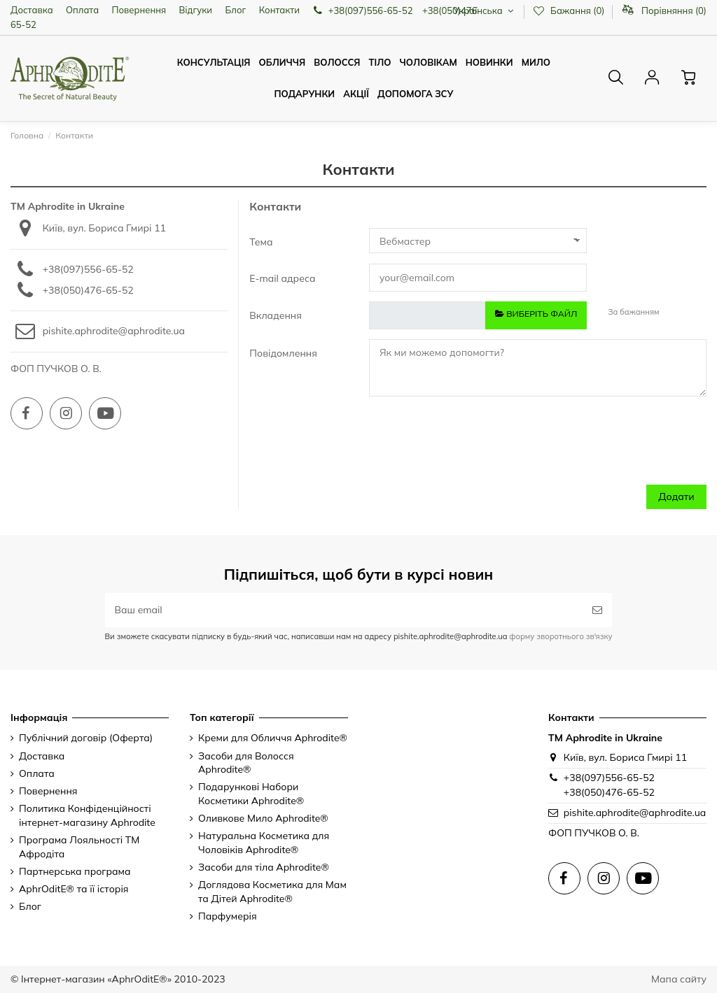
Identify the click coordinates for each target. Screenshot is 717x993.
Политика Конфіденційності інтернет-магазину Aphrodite (87, 815)
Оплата (82, 9)
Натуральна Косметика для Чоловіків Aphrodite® (263, 842)
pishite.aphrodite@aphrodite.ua (114, 330)
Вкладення (275, 315)
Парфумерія (227, 916)
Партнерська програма (75, 871)
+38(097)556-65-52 (88, 269)
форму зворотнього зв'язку (559, 636)
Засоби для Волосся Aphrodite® (246, 763)
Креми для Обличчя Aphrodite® (272, 737)
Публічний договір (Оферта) (86, 737)
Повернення (139, 9)
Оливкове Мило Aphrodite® (263, 818)
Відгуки (196, 9)
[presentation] (566, 447)
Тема (260, 242)
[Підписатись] (597, 610)
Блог (235, 9)
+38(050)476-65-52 (88, 290)
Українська (485, 10)
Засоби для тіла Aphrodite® (263, 867)
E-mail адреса (282, 278)
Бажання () (569, 10)
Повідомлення (283, 353)
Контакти (279, 9)
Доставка (32, 9)
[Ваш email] (344, 610)
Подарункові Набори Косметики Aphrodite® (251, 793)
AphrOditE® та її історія (74, 889)
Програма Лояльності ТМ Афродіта (79, 847)
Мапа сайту (678, 979)
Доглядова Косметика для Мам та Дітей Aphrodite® (272, 891)
